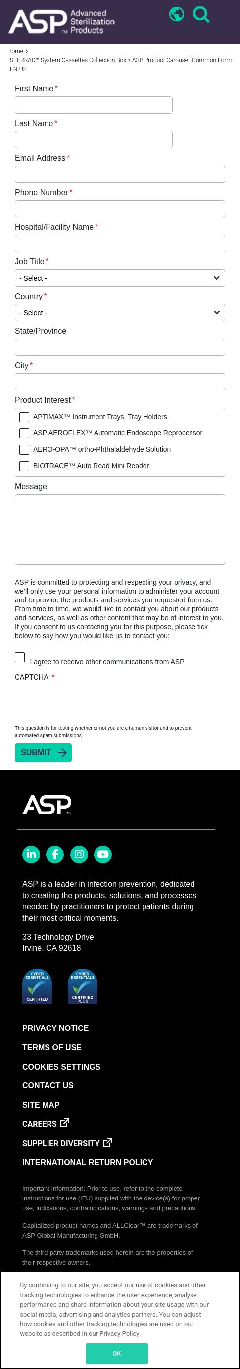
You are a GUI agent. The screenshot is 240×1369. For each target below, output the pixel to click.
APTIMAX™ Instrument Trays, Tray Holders (100, 417)
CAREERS (39, 1124)
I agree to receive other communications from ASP (107, 662)
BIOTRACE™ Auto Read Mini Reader (91, 466)
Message (31, 486)
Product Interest (43, 400)
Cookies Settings (61, 1067)
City (22, 365)
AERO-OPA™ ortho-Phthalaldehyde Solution (102, 449)
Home (15, 51)
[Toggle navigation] (223, 15)
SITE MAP (41, 1105)
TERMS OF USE (52, 1047)
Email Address (40, 158)
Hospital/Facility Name (54, 227)
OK (116, 1353)
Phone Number (41, 192)
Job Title (30, 261)
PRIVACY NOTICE (55, 1028)
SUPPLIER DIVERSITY (61, 1143)
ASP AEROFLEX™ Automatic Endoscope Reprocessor (117, 433)
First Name (34, 89)
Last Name (34, 123)
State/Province (40, 331)
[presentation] (90, 703)
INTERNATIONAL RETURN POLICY (87, 1162)
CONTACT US (48, 1085)
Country (29, 296)
